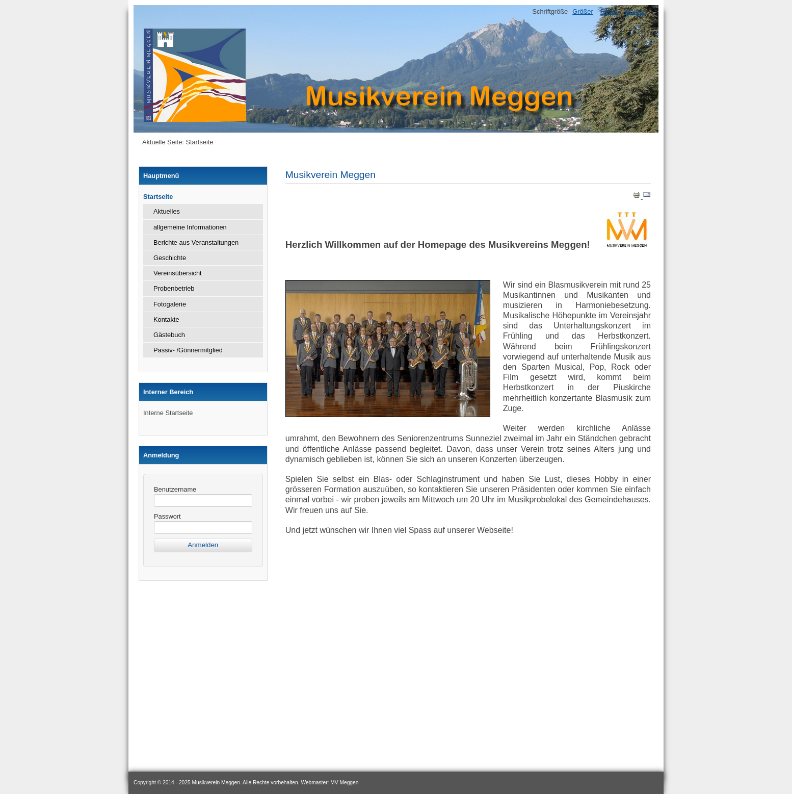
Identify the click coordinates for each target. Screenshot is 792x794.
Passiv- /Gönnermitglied (188, 350)
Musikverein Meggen (330, 174)
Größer (582, 11)
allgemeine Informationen (190, 227)
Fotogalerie (169, 304)
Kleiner (634, 11)
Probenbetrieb (173, 288)
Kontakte (166, 319)
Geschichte (169, 258)
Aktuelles (166, 211)
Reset (608, 11)
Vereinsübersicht (177, 273)
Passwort (167, 516)
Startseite (158, 196)
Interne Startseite (168, 413)
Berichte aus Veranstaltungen (196, 242)
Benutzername (175, 489)
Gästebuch (169, 335)
